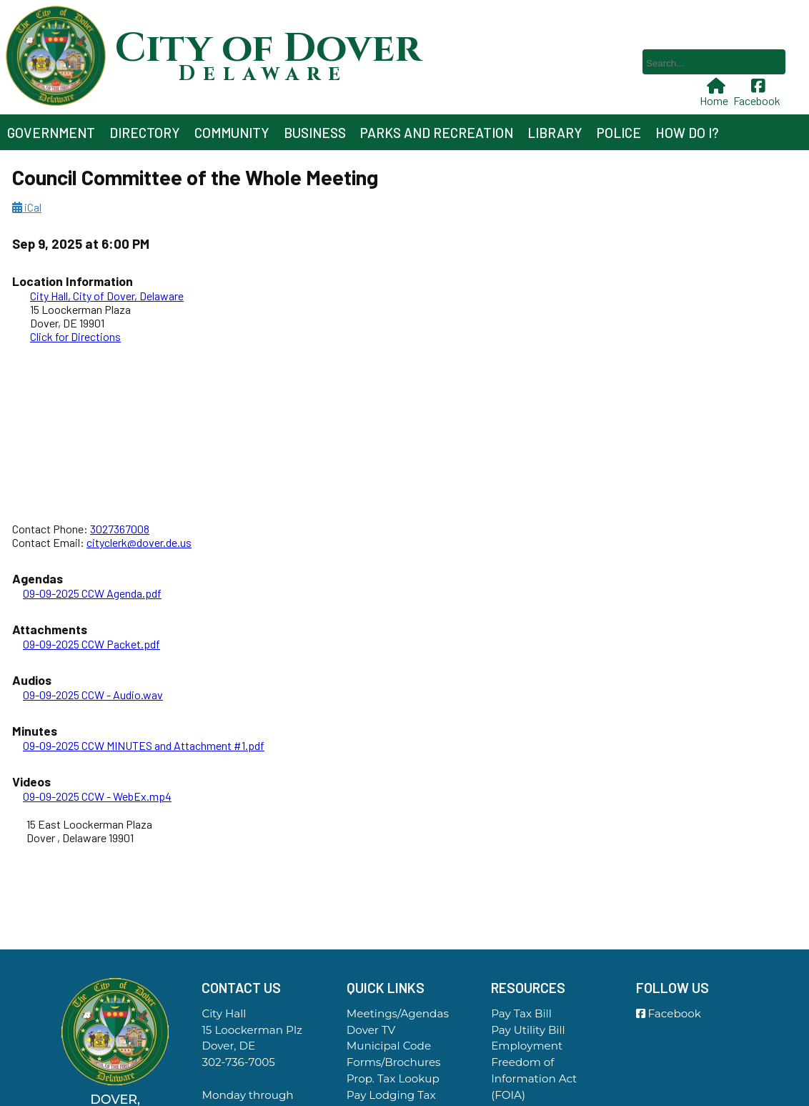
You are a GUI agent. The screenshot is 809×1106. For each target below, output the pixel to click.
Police (619, 132)
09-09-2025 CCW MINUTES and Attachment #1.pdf (143, 745)
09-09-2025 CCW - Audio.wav (93, 694)
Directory (144, 132)
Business (315, 132)
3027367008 (119, 528)
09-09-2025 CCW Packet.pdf (91, 644)
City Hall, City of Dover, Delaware (107, 295)
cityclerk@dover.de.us (139, 542)
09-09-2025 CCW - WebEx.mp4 (97, 796)
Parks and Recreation (436, 132)
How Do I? (687, 132)
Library (554, 132)
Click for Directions (75, 336)
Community (231, 132)
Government (51, 132)
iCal (26, 207)
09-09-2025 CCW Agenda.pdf (92, 593)
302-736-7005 (238, 1062)
